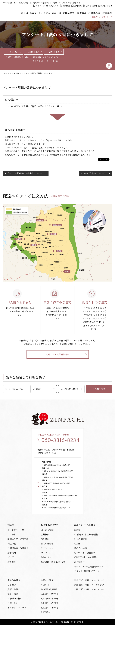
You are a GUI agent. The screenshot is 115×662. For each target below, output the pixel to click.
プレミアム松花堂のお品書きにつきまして (26, 180)
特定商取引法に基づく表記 (53, 593)
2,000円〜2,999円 (49, 628)
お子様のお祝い (14, 633)
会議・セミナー (14, 638)
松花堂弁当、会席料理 (84, 582)
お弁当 (44, 14)
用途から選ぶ (33, 55)
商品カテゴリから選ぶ (84, 552)
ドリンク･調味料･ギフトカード (88, 603)
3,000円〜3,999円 (49, 633)
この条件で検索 (99, 397)
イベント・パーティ (16, 644)
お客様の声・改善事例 (103, 14)
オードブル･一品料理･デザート (88, 598)
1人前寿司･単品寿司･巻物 (86, 562)
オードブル (59, 14)
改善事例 (16, 77)
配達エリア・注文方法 (84, 14)
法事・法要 (12, 628)
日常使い (11, 618)
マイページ (40, 5)
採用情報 (77, 5)
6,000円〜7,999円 (49, 644)
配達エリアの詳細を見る (57, 363)
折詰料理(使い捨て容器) (85, 588)
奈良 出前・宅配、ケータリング (89, 613)
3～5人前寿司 (80, 567)
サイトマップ (47, 577)
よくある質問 (91, 5)
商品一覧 (13, 55)
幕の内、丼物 (80, 577)
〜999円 (45, 618)
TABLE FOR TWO (49, 552)
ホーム (6, 77)
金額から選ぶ (54, 55)
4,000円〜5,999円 (49, 638)
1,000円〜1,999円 (49, 623)
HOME (10, 552)
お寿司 (51, 14)
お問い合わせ (106, 5)
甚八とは (69, 14)
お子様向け (79, 593)
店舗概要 (66, 5)
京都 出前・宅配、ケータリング (89, 618)
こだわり (11, 562)
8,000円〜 (45, 649)
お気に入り (53, 5)
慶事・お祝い (13, 623)
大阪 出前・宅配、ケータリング (89, 623)
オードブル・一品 (15, 557)
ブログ (10, 588)
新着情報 (11, 582)
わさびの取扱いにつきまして (94, 180)
